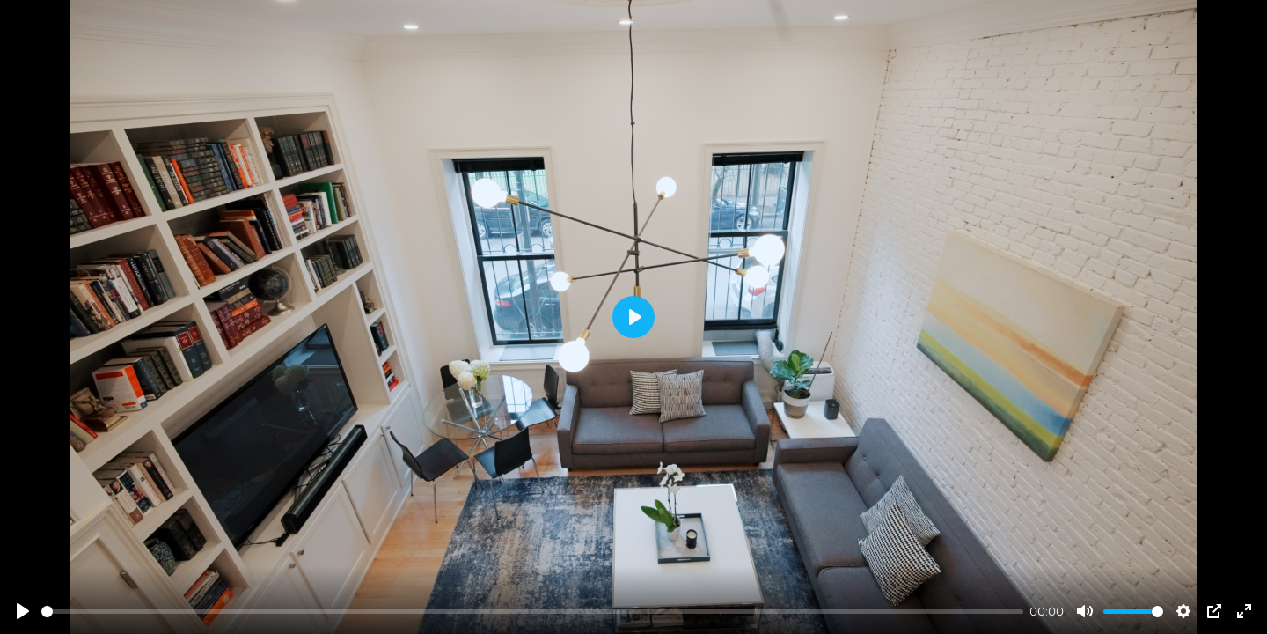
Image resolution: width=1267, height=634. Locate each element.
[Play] (23, 611)
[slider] (532, 611)
